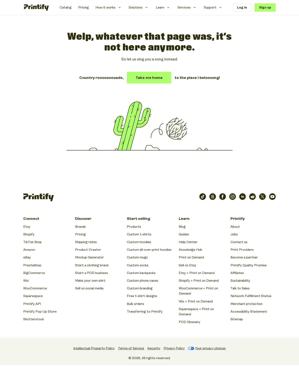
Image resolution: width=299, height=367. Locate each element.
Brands (80, 227)
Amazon (29, 250)
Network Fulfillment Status (250, 296)
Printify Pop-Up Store (40, 311)
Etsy (26, 227)
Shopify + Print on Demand (199, 281)
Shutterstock (33, 319)
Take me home (149, 78)
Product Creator (88, 250)
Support (210, 7)
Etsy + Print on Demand (196, 273)
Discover (83, 219)
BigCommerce (34, 273)
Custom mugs (137, 257)
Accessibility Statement (248, 311)
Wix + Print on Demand (196, 301)
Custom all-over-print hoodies (149, 250)
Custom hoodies (139, 242)
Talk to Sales (240, 288)
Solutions (135, 7)
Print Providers (242, 250)
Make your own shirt (90, 281)
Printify (237, 219)
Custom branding (140, 288)
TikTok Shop (32, 242)
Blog (182, 227)
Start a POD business (91, 273)
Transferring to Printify (145, 311)
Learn (160, 7)
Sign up (265, 7)
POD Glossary (189, 322)
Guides (184, 234)
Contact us (239, 242)
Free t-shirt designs (142, 296)
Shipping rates (86, 242)
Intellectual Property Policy (94, 348)
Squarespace (33, 296)
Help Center (188, 242)
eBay (27, 257)
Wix (26, 281)
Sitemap (236, 319)
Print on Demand (191, 257)
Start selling (138, 219)
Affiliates (237, 273)
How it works (105, 7)
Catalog (66, 7)
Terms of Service (131, 348)
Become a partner (244, 257)
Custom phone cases (142, 281)
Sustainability (240, 281)
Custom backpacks (141, 273)
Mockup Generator (89, 257)
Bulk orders (135, 304)
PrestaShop (32, 265)
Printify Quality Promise (248, 265)
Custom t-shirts (139, 234)
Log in (242, 7)
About (235, 227)
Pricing (83, 7)
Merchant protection (246, 304)
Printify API (32, 304)
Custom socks (137, 265)
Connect (31, 219)
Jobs (234, 234)
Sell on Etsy (187, 265)
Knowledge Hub (190, 250)
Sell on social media (89, 288)
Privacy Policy (174, 348)
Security (153, 348)
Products (134, 227)
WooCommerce (35, 288)
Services (184, 7)
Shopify (28, 234)
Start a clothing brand (91, 265)
